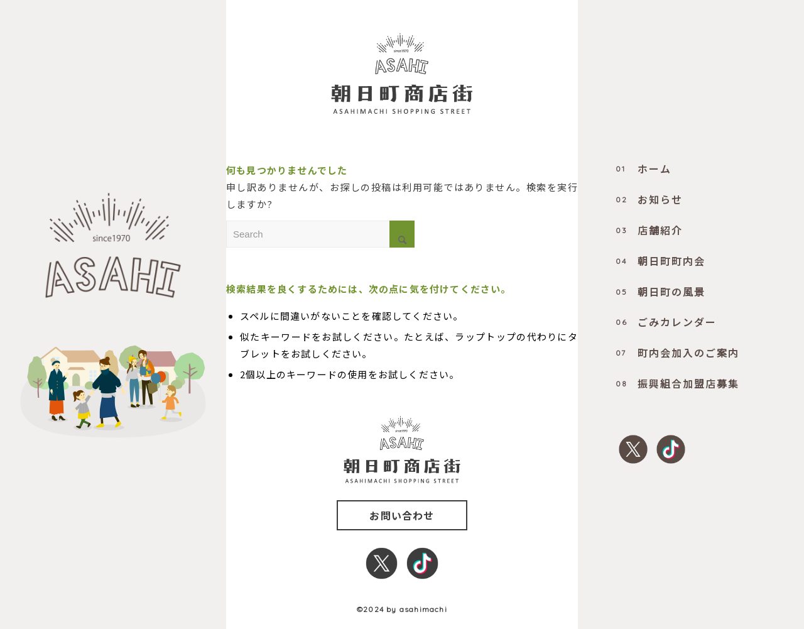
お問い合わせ (401, 515)
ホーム (643, 168)
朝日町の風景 (660, 291)
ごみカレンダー (666, 321)
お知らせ (649, 199)
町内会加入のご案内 (677, 352)
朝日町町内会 (660, 260)
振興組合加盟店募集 (677, 383)
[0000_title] (402, 73)
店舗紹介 (649, 230)
